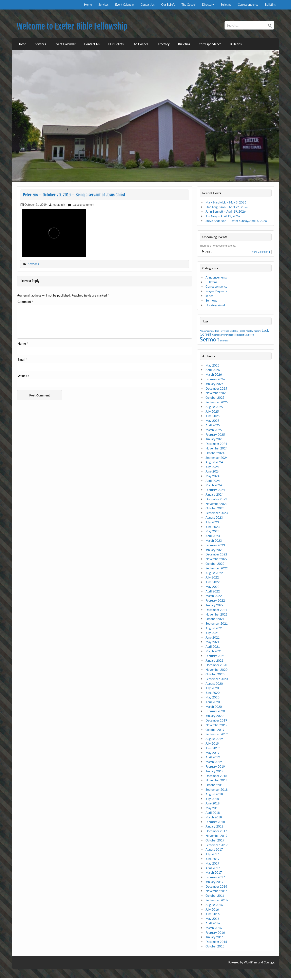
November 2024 (217, 448)
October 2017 (215, 840)
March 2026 (214, 374)
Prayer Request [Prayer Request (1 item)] (228, 334)
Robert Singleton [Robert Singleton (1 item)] (245, 334)
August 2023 (214, 517)
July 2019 (212, 743)
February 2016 (215, 932)
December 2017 (216, 831)
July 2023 (212, 522)
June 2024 (213, 471)
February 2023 (215, 545)
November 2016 (217, 891)
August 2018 (214, 794)
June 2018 (213, 803)
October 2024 (215, 453)
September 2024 (217, 457)
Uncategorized (215, 305)
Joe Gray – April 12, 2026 (223, 216)
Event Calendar (124, 4)
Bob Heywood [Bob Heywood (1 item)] (222, 331)
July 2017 (212, 854)
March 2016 (214, 928)
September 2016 (217, 900)
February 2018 (215, 822)
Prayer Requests (216, 291)
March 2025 (214, 430)
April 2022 (213, 591)
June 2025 (213, 416)
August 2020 (214, 683)
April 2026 (213, 370)
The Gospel (188, 4)
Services (103, 4)
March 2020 (214, 706)
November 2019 (217, 725)
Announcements (216, 277)
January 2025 (215, 439)
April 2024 (213, 480)
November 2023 (217, 503)
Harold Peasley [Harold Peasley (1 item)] (245, 331)
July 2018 (212, 799)
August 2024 (214, 462)
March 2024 (214, 485)
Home (88, 4)
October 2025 (215, 397)
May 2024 (212, 476)
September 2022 (217, 568)
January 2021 (215, 660)
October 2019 (215, 729)
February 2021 (215, 656)
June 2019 (213, 748)
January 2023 (215, 550)
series (209, 296)
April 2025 (213, 425)
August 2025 (214, 407)
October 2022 (215, 563)
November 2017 (217, 835)
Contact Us (148, 4)
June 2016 (213, 914)
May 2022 (212, 586)
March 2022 (214, 596)
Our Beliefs (168, 4)
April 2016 (213, 923)
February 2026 (215, 379)
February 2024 (215, 490)
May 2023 (212, 531)
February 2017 (215, 877)
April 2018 (213, 812)
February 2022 (215, 600)
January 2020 (215, 715)
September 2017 (217, 845)
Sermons (33, 264)
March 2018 (214, 817)
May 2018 (212, 808)
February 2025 (215, 434)
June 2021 (213, 637)
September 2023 (217, 513)
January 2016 (215, 937)
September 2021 (217, 623)
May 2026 (212, 365)
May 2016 (212, 918)
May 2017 (212, 863)
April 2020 (213, 702)
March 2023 (214, 540)
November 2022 (217, 559)
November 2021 (217, 614)
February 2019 (215, 766)
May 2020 (212, 697)
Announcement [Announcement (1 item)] (207, 331)
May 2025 (212, 420)
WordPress (250, 962)
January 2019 (215, 771)
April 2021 (213, 646)
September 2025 (217, 402)
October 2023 (215, 508)
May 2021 (212, 642)
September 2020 (217, 679)
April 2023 (213, 536)
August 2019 (214, 739)
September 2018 (217, 789)
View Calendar (261, 251)
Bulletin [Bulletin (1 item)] (234, 331)
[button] (206, 252)
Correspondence (248, 4)
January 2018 (215, 826)
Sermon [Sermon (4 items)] (209, 339)
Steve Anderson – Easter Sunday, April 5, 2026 (236, 221)
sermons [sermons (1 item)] (224, 340)
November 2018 (217, 780)
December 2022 (216, 554)
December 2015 (216, 941)
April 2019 (213, 757)
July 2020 (212, 688)
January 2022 (215, 605)
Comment (25, 301)
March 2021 (214, 651)
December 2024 (216, 443)
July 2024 (212, 466)
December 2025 (216, 388)
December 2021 (216, 609)
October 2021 (215, 619)
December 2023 (216, 499)
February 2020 (215, 711)
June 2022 (213, 582)
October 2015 (215, 946)
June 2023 (213, 527)
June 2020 (213, 692)
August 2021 (214, 628)
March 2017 (214, 872)
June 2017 (213, 858)
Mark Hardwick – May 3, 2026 (226, 202)
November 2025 (217, 393)
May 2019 (212, 752)
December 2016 (216, 886)
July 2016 (212, 909)
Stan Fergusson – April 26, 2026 (227, 207)
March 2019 (214, 762)
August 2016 (214, 905)
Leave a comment (83, 204)
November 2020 (217, 669)
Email (22, 359)
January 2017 (215, 882)
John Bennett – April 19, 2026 (226, 211)
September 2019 (217, 734)
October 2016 (215, 895)
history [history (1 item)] (257, 331)
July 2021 (212, 633)
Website (23, 375)
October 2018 (215, 785)
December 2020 (216, 665)
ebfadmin (59, 204)
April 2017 (213, 868)
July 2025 (212, 411)
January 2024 (215, 494)
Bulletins (225, 4)
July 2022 (212, 577)
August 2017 (214, 849)
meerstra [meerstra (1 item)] (216, 334)
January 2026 (215, 384)
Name (23, 343)
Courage (269, 962)
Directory (208, 4)
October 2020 (215, 674)
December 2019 (216, 720)
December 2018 (216, 776)
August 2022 (214, 573)
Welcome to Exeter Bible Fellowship (72, 26)
